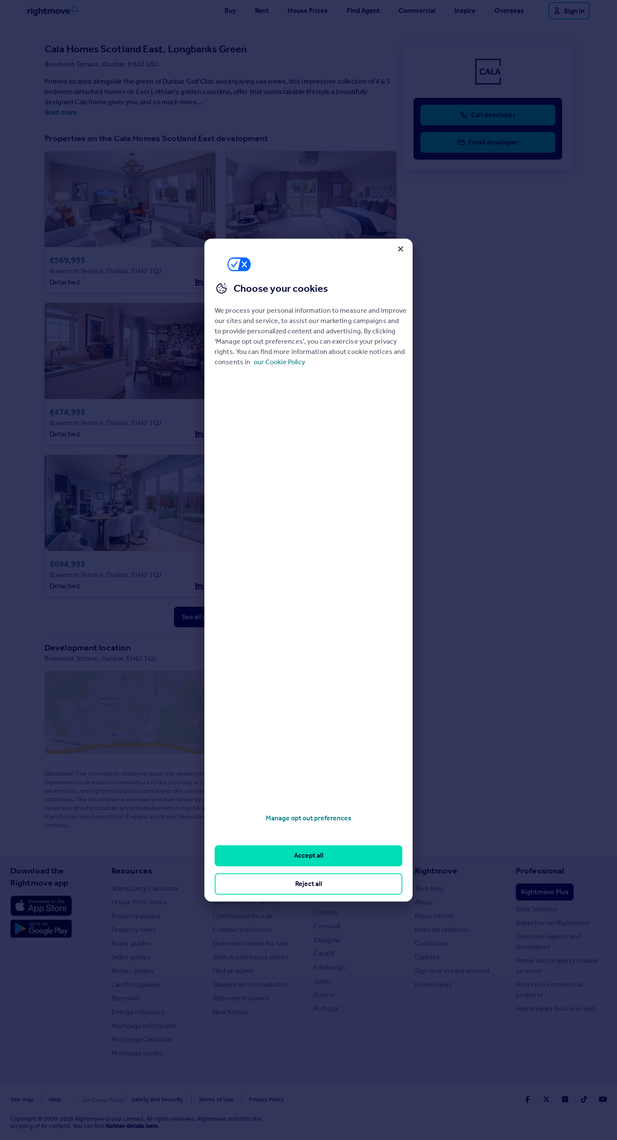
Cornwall (327, 926)
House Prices (308, 10)
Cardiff (324, 953)
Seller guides (130, 957)
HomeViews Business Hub (556, 1008)
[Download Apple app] (41, 905)
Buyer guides (131, 943)
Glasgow (327, 940)
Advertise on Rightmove (553, 923)
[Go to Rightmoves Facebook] (527, 1099)
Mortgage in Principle (143, 1026)
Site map (21, 1099)
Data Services (537, 909)
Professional (540, 870)
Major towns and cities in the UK (357, 893)
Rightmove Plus (545, 892)
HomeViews (433, 984)
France (324, 995)
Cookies (87, 1099)
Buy (230, 10)
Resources (131, 870)
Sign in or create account (453, 971)
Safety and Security (139, 1099)
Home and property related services (557, 965)
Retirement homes (241, 998)
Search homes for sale (246, 888)
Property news (133, 929)
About (424, 902)
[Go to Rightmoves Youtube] (603, 1099)
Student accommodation (250, 984)
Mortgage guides (137, 1053)
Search (226, 870)
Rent (262, 10)
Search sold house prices (250, 957)
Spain (322, 981)
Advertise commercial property (549, 989)
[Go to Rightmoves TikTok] (584, 1099)
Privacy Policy (248, 1099)
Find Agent (363, 10)
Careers (427, 957)
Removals (126, 998)
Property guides (136, 916)
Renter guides (132, 971)
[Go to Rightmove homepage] (52, 10)
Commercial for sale (243, 916)
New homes (231, 1012)
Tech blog (429, 888)
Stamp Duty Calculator (145, 888)
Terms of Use (198, 1099)
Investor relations (442, 929)
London (325, 912)
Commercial (417, 10)
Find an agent (233, 971)
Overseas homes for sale (250, 943)
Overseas (509, 10)
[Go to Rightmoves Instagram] (565, 1099)
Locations (333, 870)
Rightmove (436, 870)
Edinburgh (329, 967)
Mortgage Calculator (142, 1039)
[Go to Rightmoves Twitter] (546, 1099)
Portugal (326, 1008)
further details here (132, 1126)
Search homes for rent (247, 902)
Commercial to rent (242, 929)
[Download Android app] (41, 929)
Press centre (434, 916)
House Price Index (139, 902)
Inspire (465, 10)
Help (55, 1099)
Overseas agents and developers (548, 941)
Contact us (431, 943)
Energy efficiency (138, 1012)
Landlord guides (136, 984)
